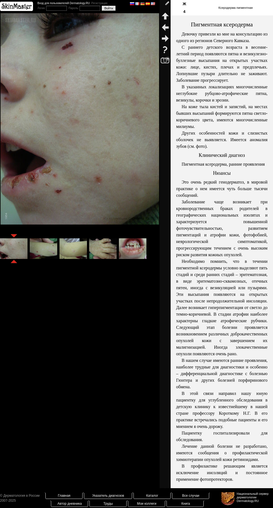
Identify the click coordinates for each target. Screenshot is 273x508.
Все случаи (191, 496)
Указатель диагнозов (108, 496)
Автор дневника (70, 504)
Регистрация (99, 3)
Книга (185, 504)
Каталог (152, 496)
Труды (108, 504)
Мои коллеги (146, 504)
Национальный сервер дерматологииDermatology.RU (253, 497)
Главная (64, 496)
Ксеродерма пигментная (236, 7)
